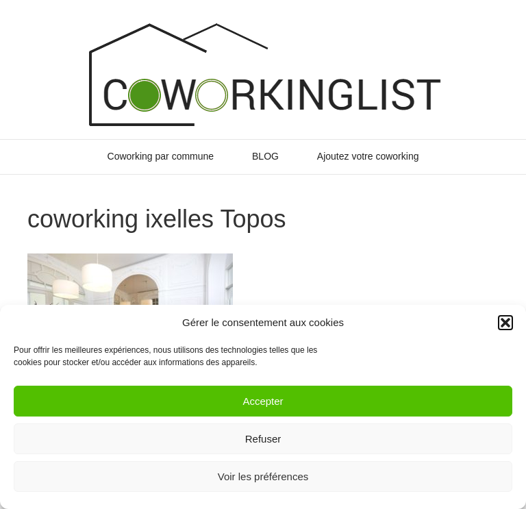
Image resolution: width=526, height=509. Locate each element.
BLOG (265, 156)
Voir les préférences (263, 476)
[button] (505, 323)
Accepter (262, 401)
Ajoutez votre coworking (368, 156)
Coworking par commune (161, 156)
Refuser (263, 439)
